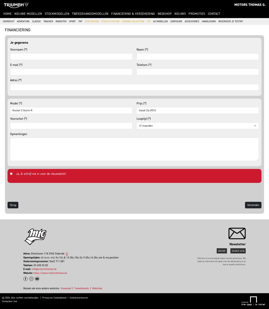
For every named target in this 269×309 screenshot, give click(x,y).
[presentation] (34, 192)
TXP (80, 21)
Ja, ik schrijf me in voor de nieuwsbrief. (41, 174)
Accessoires (192, 21)
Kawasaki (66, 288)
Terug (13, 205)
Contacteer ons (9, 301)
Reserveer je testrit (230, 21)
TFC (149, 21)
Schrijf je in (238, 251)
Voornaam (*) (18, 49)
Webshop (165, 14)
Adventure (23, 21)
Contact (214, 14)
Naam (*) (142, 49)
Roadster (61, 21)
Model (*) (16, 103)
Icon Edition (92, 21)
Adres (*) (16, 80)
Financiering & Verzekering (133, 14)
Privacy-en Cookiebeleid (54, 297)
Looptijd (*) (144, 119)
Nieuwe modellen (28, 14)
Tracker (48, 21)
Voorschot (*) (18, 119)
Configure (176, 21)
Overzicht (8, 21)
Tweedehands (81, 288)
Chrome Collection (133, 21)
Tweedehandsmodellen (90, 14)
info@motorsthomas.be (44, 269)
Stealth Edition (110, 21)
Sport (72, 21)
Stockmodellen (57, 14)
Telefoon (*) (144, 65)
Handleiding (209, 21)
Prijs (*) (142, 103)
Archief (222, 251)
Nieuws (180, 14)
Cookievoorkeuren (79, 297)
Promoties (197, 14)
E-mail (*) (16, 65)
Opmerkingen (18, 134)
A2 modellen (160, 21)
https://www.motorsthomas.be (50, 273)
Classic (36, 21)
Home (7, 14)
